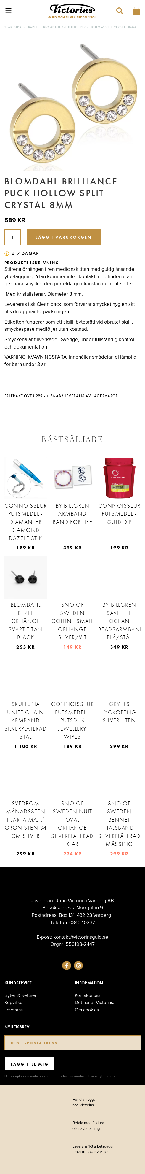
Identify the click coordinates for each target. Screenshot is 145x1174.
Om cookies (87, 1009)
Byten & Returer (20, 995)
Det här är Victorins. (94, 1002)
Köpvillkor (14, 1002)
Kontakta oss (87, 995)
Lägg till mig (30, 1064)
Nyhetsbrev (16, 1027)
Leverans (13, 1009)
